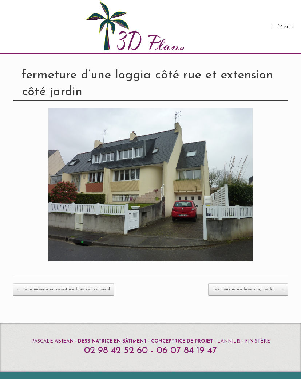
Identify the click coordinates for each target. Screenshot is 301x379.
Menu (283, 27)
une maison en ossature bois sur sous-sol (63, 289)
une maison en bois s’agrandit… (248, 289)
